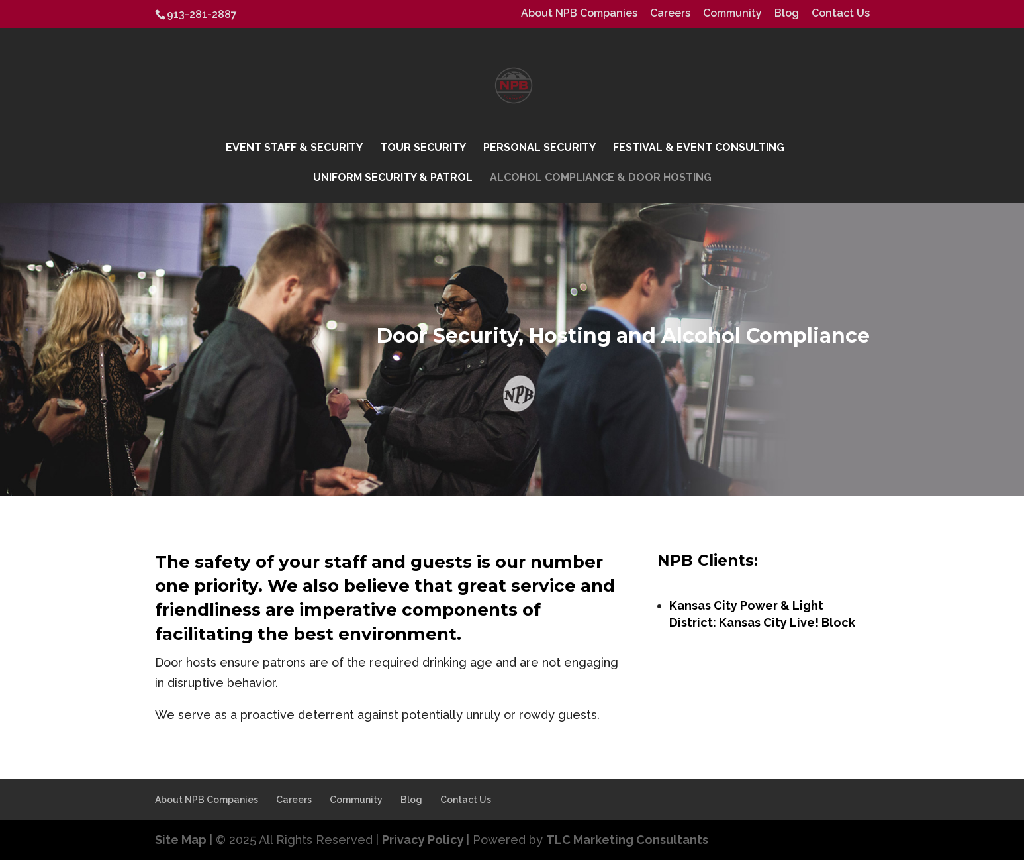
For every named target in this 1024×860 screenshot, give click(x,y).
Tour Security (423, 148)
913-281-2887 (202, 14)
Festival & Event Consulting (698, 148)
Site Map (181, 840)
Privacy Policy (424, 840)
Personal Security (539, 148)
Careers (670, 13)
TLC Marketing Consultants (627, 840)
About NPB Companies (579, 13)
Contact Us (841, 13)
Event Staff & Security (294, 148)
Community (732, 13)
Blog (786, 13)
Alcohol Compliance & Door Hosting (601, 178)
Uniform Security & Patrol (393, 178)
